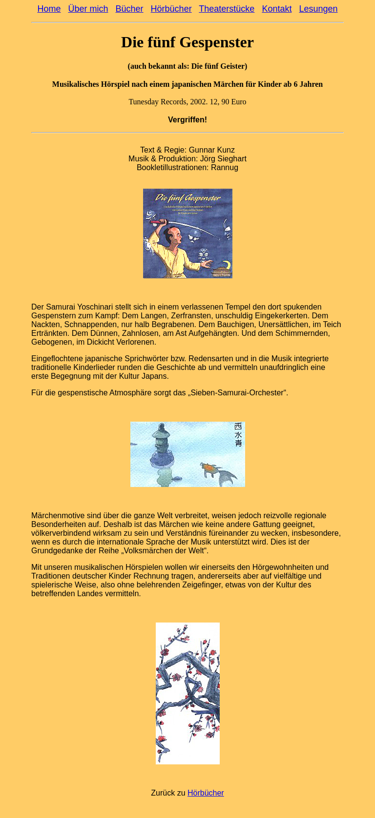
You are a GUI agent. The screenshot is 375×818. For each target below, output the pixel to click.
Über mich (88, 9)
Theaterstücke (226, 9)
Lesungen (318, 9)
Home (49, 9)
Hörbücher (171, 9)
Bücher (130, 9)
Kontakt (277, 9)
